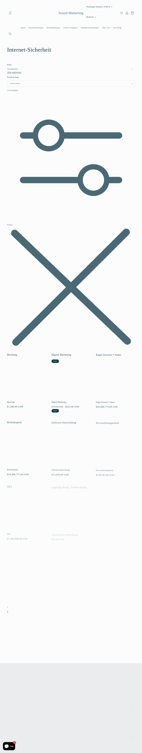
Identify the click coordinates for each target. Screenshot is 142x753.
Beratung (12, 357)
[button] (10, 13)
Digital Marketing (61, 358)
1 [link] (7, 608)
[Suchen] (10, 34)
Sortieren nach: (13, 77)
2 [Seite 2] (7, 612)
